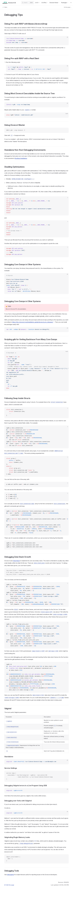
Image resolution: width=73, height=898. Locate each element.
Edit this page (9, 885)
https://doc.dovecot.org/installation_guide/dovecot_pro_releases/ (32, 322)
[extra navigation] (71, 2)
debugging (10, 874)
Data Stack (16, 561)
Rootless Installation (21, 158)
